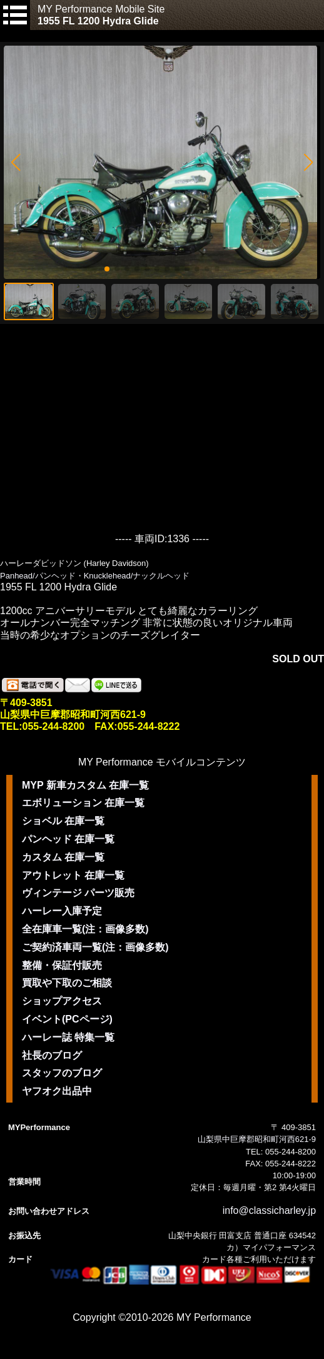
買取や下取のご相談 (67, 983)
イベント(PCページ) (67, 1019)
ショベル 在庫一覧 (63, 821)
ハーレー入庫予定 (62, 911)
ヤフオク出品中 (57, 1091)
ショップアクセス (62, 1001)
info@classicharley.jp (269, 1210)
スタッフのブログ (62, 1073)
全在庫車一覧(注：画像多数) (85, 929)
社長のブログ (52, 1055)
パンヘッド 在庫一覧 (68, 839)
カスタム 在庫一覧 (63, 857)
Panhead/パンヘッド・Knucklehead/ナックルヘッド (95, 575)
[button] (15, 162)
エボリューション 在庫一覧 (83, 802)
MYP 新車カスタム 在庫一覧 (85, 785)
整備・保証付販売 (62, 965)
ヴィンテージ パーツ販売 (78, 892)
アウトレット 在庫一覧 (73, 875)
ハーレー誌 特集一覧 (68, 1037)
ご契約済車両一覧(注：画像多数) (95, 947)
